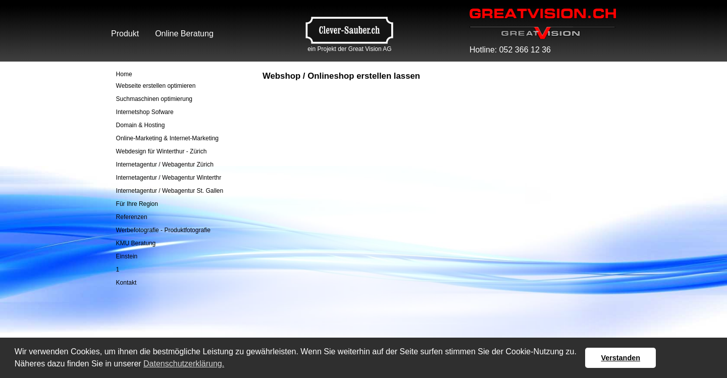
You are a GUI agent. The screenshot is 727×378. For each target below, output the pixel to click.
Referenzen (131, 217)
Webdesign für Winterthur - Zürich (161, 151)
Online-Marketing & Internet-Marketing (167, 138)
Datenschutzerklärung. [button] (183, 363)
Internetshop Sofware (145, 112)
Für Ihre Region (137, 203)
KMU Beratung (136, 243)
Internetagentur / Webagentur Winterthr (169, 177)
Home (124, 74)
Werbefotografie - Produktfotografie (163, 230)
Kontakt (126, 282)
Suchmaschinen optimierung (154, 98)
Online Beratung (184, 33)
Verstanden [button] (620, 358)
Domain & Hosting (140, 125)
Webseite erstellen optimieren (156, 85)
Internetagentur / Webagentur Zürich (165, 164)
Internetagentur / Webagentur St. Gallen (170, 190)
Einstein (127, 256)
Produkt (125, 33)
